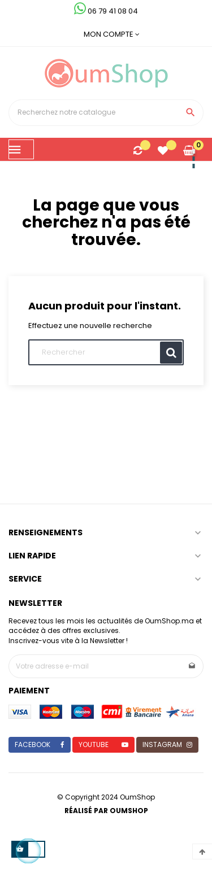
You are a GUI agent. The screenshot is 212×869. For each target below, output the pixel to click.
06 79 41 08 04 (106, 11)
